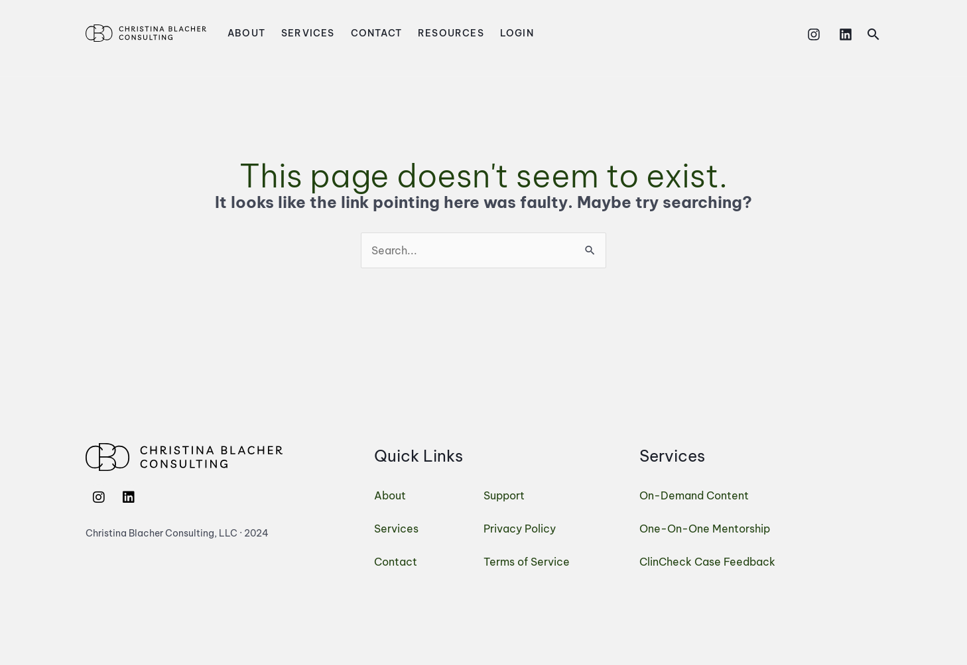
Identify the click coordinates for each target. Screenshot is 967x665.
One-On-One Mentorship (704, 528)
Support (504, 495)
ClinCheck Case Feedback (707, 561)
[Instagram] (813, 34)
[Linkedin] (845, 34)
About (246, 33)
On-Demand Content (694, 495)
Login (517, 33)
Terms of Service (526, 561)
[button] (873, 34)
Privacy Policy (519, 528)
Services (308, 33)
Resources (451, 33)
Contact (376, 33)
